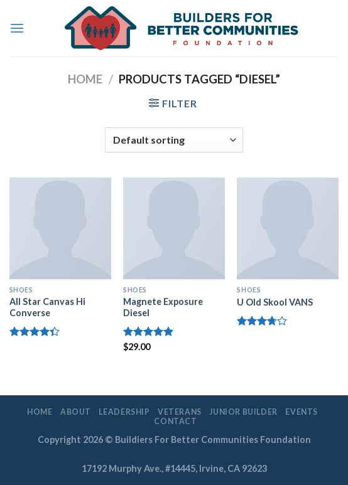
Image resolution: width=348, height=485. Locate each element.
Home (85, 79)
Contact (175, 421)
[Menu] (16, 28)
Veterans (180, 412)
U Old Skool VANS (275, 302)
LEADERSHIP (124, 412)
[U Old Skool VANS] (288, 228)
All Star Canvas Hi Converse (47, 307)
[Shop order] (174, 139)
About (75, 412)
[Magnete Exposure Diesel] (174, 228)
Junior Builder (243, 412)
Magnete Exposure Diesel (163, 307)
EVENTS (301, 412)
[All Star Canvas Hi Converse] (60, 228)
